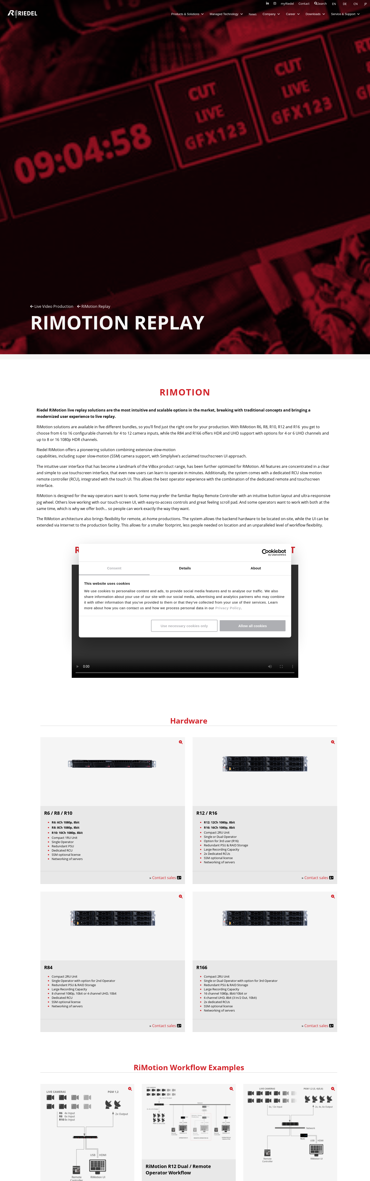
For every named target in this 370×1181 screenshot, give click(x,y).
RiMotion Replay (93, 306)
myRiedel (287, 3)
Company (271, 14)
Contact (304, 3)
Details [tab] (185, 568)
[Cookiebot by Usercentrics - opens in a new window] (265, 552)
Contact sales (164, 877)
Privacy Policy (227, 608)
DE (345, 4)
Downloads (315, 14)
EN (334, 4)
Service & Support (345, 14)
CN (355, 4)
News (252, 14)
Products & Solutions (187, 14)
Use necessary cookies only (184, 626)
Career (292, 14)
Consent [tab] (114, 568)
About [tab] (256, 568)
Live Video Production (51, 306)
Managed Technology (226, 14)
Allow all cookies (252, 626)
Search (320, 3)
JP (365, 4)
